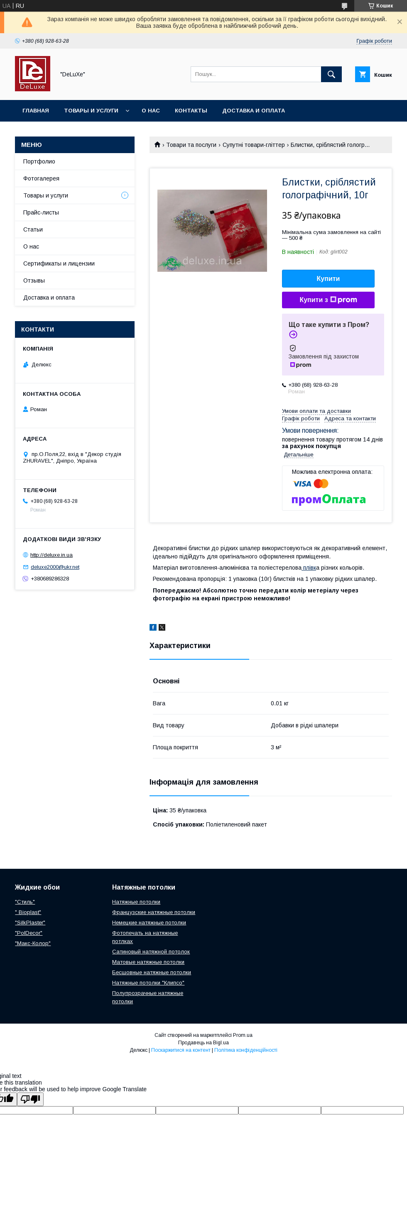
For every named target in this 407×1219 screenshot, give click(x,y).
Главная (35, 110)
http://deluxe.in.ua (51, 555)
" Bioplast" (28, 912)
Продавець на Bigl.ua (203, 1043)
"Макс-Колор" (33, 943)
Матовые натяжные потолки (148, 962)
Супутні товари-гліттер (254, 144)
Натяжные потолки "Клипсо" (148, 983)
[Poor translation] (30, 1099)
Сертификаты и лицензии (59, 263)
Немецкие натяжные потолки (149, 922)
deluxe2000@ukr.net (55, 567)
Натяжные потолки (136, 902)
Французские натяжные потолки (153, 912)
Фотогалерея (41, 178)
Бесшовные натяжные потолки (151, 972)
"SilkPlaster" (30, 922)
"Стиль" (25, 902)
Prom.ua (243, 1035)
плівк (309, 567)
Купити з (328, 300)
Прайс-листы (41, 212)
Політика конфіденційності (245, 1050)
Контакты (191, 110)
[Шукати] (331, 74)
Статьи (33, 229)
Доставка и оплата (253, 110)
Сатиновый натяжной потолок (151, 951)
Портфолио (39, 161)
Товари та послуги (191, 144)
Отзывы (34, 280)
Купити (328, 278)
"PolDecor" (28, 933)
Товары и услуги (91, 110)
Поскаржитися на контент (181, 1050)
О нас (151, 110)
